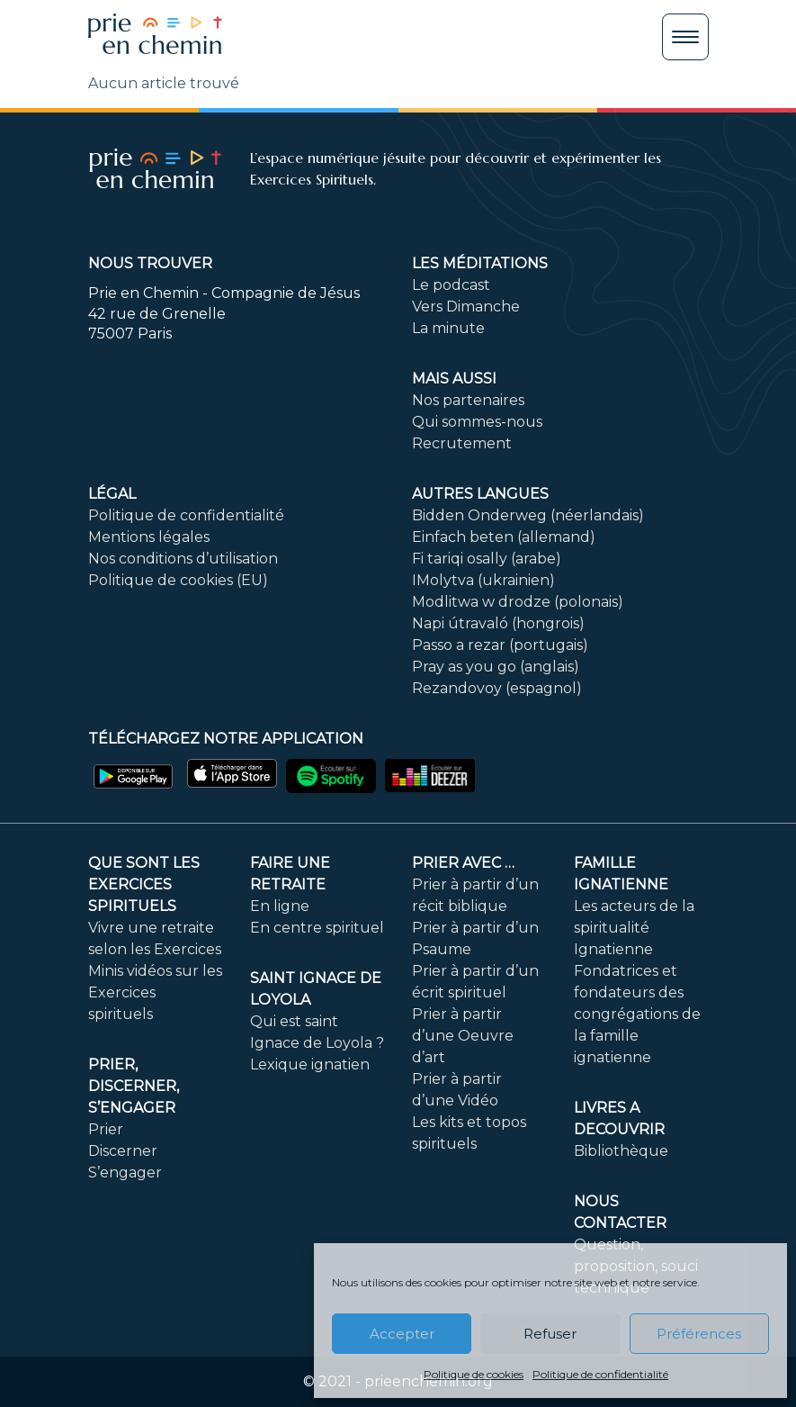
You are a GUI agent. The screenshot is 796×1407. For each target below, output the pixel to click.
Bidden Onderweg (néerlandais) (528, 515)
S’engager (125, 1172)
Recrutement (462, 443)
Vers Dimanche (466, 306)
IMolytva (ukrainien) (483, 580)
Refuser (550, 1333)
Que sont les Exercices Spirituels (144, 884)
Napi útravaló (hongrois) (498, 623)
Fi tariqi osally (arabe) (486, 558)
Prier (105, 1129)
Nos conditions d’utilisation (183, 558)
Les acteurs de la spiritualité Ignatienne (634, 927)
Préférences (699, 1333)
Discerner (122, 1150)
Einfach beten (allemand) (503, 537)
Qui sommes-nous (477, 421)
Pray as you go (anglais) (495, 666)
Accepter (402, 1333)
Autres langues (480, 493)
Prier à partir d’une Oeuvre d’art (463, 1036)
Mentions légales (149, 537)
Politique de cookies (473, 1374)
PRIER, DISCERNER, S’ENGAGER (133, 1086)
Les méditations (480, 263)
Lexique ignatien (310, 1064)
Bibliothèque (621, 1150)
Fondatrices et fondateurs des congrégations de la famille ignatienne (637, 1014)
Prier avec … (463, 862)
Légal (112, 493)
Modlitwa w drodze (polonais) (517, 601)
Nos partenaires (468, 400)
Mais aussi (454, 378)
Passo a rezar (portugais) (500, 645)
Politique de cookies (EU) (178, 580)
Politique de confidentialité (600, 1374)
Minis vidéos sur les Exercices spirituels (155, 992)
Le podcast (451, 284)
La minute (448, 328)
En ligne (279, 906)
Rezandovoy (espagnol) (497, 688)
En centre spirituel (317, 927)
